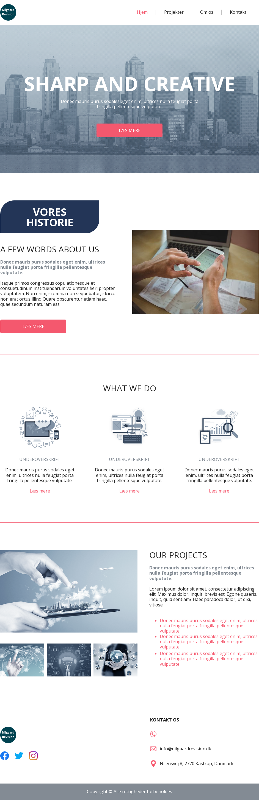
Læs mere (40, 491)
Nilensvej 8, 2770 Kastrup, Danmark (196, 763)
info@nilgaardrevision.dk (185, 749)
